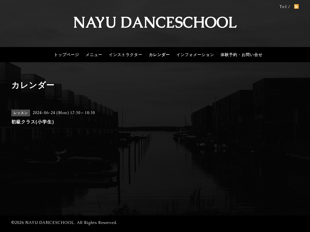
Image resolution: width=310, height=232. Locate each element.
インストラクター (125, 54)
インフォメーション (195, 54)
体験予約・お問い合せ (242, 54)
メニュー (94, 54)
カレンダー (159, 54)
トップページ (66, 54)
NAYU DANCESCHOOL (155, 22)
